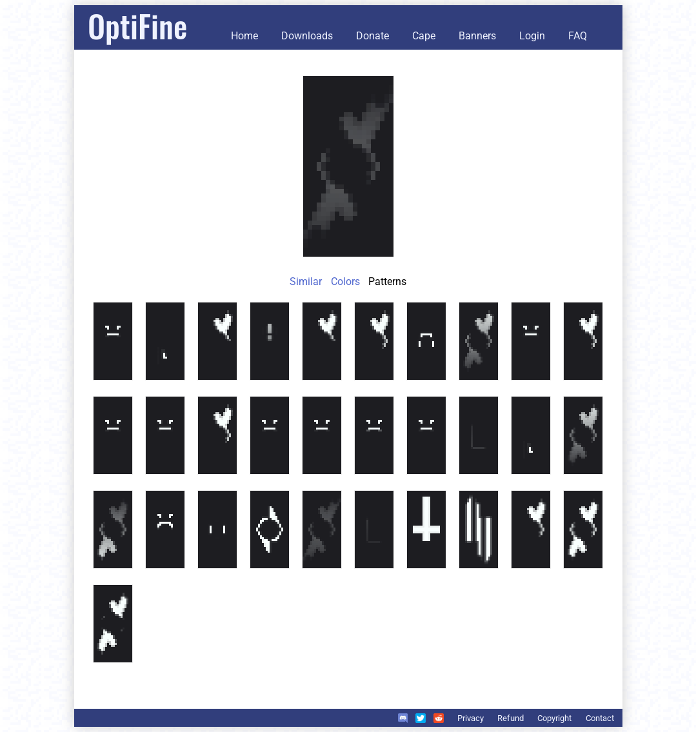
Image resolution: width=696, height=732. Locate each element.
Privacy (470, 718)
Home (244, 36)
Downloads (307, 36)
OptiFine (137, 25)
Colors (345, 281)
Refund (510, 718)
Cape (423, 36)
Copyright (554, 718)
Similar (306, 281)
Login (532, 36)
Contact (600, 718)
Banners (477, 36)
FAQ (577, 36)
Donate (372, 36)
